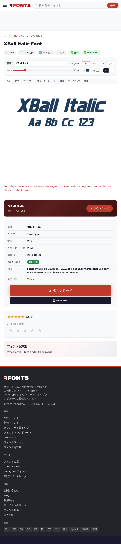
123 (102, 63)
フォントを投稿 (12, 447)
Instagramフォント (15, 471)
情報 (86, 81)
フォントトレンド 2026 (17, 432)
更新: (9, 63)
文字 (17, 81)
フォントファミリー (15, 442)
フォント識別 (11, 461)
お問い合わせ (11, 490)
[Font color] (87, 70)
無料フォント (11, 417)
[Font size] (42, 70)
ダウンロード (99, 208)
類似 (62, 81)
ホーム (7, 36)
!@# (110, 63)
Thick (30, 279)
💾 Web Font (61, 300)
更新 (8, 81)
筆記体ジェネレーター (16, 476)
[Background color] (98, 70)
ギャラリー (28, 81)
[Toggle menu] (5, 5)
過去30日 (9, 514)
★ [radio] (10, 330)
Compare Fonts (13, 466)
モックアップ (74, 81)
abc (94, 63)
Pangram (75, 63)
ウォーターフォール (46, 81)
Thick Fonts (21, 36)
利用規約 (9, 500)
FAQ (6, 495)
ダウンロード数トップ (16, 427)
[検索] (75, 5)
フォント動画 (11, 510)
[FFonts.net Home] (20, 5)
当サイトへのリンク (15, 505)
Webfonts (10, 437)
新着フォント (11, 422)
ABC (86, 63)
